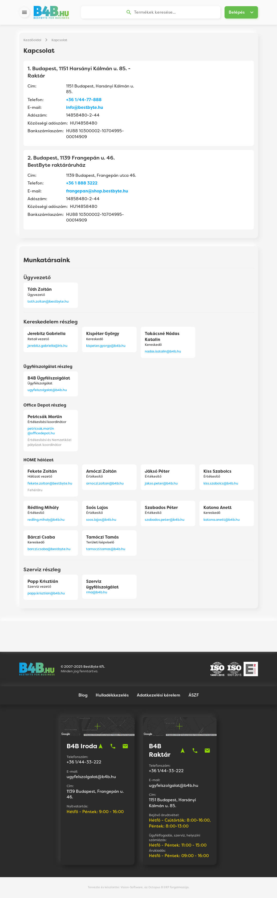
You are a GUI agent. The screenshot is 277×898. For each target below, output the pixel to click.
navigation (100, 746)
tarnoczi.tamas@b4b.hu (105, 549)
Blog (82, 695)
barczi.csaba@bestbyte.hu (49, 549)
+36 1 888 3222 (81, 183)
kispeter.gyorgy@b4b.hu (106, 346)
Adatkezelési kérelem (158, 695)
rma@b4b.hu (96, 592)
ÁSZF (194, 695)
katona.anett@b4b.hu (221, 520)
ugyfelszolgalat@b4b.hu (47, 390)
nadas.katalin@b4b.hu (163, 351)
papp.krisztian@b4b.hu (46, 593)
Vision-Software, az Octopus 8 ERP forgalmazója (155, 887)
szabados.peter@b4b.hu (164, 520)
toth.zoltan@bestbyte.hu (48, 302)
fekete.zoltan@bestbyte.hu (50, 483)
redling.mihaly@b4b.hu (46, 520)
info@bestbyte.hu (84, 107)
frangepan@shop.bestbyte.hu (97, 191)
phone (113, 746)
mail (125, 746)
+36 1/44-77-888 (84, 100)
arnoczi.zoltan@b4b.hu (105, 483)
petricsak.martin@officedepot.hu (41, 431)
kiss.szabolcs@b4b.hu (220, 483)
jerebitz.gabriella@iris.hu (47, 346)
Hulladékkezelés (112, 695)
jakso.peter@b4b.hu (161, 483)
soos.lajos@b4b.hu (101, 520)
